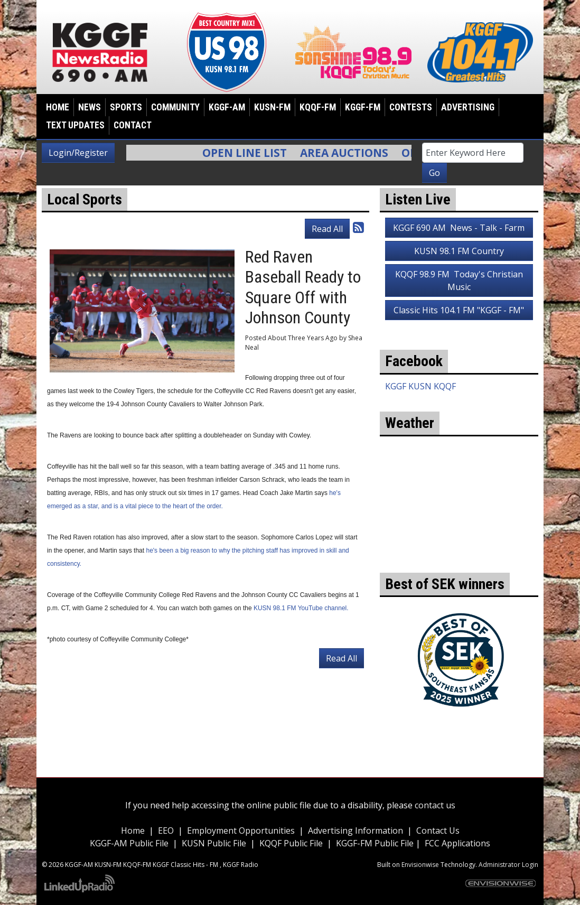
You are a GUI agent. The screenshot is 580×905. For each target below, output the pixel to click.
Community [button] (175, 107)
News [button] (89, 107)
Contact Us (438, 830)
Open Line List (250, 152)
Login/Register (78, 152)
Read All (327, 229)
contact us (435, 805)
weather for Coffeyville (459, 557)
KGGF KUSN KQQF (420, 386)
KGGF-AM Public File (129, 843)
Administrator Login (508, 864)
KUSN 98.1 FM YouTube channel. (301, 608)
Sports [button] (126, 107)
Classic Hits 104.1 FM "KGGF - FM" (459, 310)
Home (57, 107)
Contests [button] (410, 107)
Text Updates (75, 125)
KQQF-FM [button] (318, 107)
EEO (166, 830)
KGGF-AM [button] (227, 107)
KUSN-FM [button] (272, 107)
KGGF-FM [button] (362, 107)
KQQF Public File (291, 843)
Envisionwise (420, 864)
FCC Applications (457, 843)
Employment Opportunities (241, 830)
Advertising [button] (467, 107)
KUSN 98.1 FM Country (459, 251)
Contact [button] (133, 125)
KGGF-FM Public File (376, 843)
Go (434, 173)
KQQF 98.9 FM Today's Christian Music (459, 280)
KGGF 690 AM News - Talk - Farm (459, 228)
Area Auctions (349, 152)
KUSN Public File (214, 843)
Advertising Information (355, 830)
